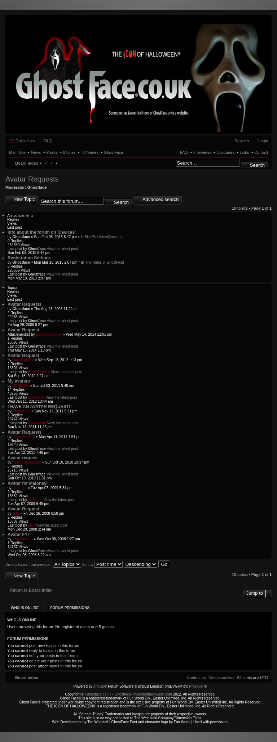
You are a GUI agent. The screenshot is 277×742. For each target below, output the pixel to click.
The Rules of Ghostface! (104, 262)
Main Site (17, 152)
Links (244, 152)
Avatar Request (23, 329)
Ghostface (37, 187)
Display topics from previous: (43, 565)
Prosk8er (196, 686)
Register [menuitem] (241, 141)
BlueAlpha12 (23, 360)
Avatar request (23, 457)
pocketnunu (22, 539)
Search (257, 165)
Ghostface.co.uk (98, 694)
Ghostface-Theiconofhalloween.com (143, 694)
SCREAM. (20, 386)
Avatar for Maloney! (28, 483)
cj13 (15, 513)
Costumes (225, 152)
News (36, 152)
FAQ (184, 152)
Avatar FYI (18, 534)
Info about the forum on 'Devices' (42, 232)
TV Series (89, 152)
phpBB (98, 686)
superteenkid (23, 437)
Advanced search (160, 199)
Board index (26, 163)
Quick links (25, 141)
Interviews (202, 152)
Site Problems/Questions (104, 237)
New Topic (24, 199)
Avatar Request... (25, 508)
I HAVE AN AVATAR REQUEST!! (40, 406)
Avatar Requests (32, 179)
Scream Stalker (49, 334)
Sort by (102, 565)
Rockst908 (21, 411)
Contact (261, 152)
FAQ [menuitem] (48, 141)
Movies (69, 152)
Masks (52, 152)
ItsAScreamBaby (26, 462)
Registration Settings (29, 257)
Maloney (19, 488)
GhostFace (113, 152)
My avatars (19, 381)
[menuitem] (221, 677)
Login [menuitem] (263, 141)
